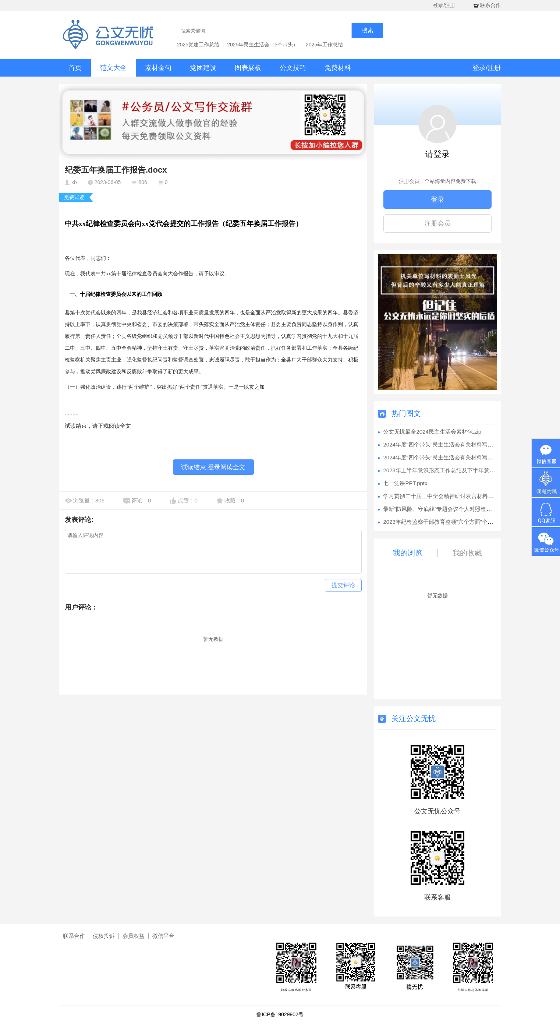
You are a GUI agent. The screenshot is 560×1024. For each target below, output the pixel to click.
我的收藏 (467, 553)
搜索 (367, 30)
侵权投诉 (104, 936)
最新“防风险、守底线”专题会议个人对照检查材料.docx (449, 509)
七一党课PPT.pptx (405, 483)
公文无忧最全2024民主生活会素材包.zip (432, 431)
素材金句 (158, 67)
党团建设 (203, 67)
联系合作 (74, 936)
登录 (437, 199)
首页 (75, 67)
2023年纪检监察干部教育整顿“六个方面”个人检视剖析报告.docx (461, 522)
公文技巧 (293, 67)
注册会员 (437, 223)
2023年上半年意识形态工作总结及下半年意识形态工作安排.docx (462, 470)
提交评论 (343, 585)
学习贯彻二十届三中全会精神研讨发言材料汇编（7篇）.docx (457, 496)
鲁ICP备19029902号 (280, 1014)
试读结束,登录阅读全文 (213, 467)
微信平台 (163, 936)
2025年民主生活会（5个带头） (262, 44)
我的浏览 (407, 553)
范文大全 (113, 67)
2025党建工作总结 (198, 44)
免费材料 (338, 67)
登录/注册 (444, 5)
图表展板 (248, 67)
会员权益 (134, 936)
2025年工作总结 (324, 44)
